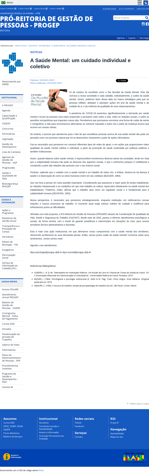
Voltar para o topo (139, 403)
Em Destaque (44, 46)
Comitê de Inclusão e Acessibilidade (49, 427)
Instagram (143, 24)
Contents (33, 46)
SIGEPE (6, 429)
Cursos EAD (8, 422)
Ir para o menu (25, 8)
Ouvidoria (44, 422)
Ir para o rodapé (57, 8)
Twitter (78, 422)
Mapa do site (143, 9)
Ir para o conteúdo (8, 8)
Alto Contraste (126, 9)
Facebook (147, 24)
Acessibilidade (109, 9)
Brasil (10, 2)
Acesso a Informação (49, 432)
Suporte (131, 38)
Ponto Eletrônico (11, 433)
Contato (79, 437)
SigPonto (121, 38)
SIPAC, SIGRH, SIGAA (13, 426)
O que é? (114, 422)
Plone (41, 470)
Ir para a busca (41, 8)
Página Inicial (21, 46)
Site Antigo (144, 38)
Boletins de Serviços (12, 436)
